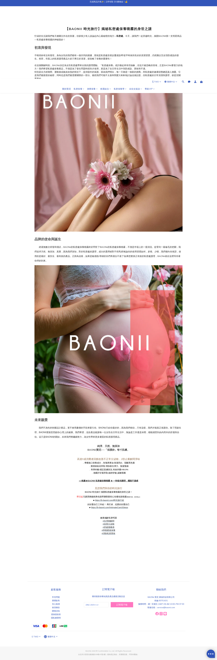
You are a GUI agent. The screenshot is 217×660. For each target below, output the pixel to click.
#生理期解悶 (108, 521)
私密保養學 (120, 16)
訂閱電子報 (121, 604)
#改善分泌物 (108, 524)
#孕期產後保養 (108, 530)
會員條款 (56, 607)
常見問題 (56, 597)
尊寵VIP (150, 16)
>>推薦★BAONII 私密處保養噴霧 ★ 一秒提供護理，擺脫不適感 (108, 480)
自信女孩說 (135, 16)
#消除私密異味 (108, 533)
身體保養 (92, 16)
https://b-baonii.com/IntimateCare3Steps (109, 507)
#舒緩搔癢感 (108, 527)
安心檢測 (56, 604)
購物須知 (56, 611)
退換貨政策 (56, 614)
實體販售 (56, 600)
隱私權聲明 (56, 618)
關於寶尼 (66, 16)
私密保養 (79, 16)
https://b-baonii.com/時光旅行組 (109, 500)
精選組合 (105, 16)
